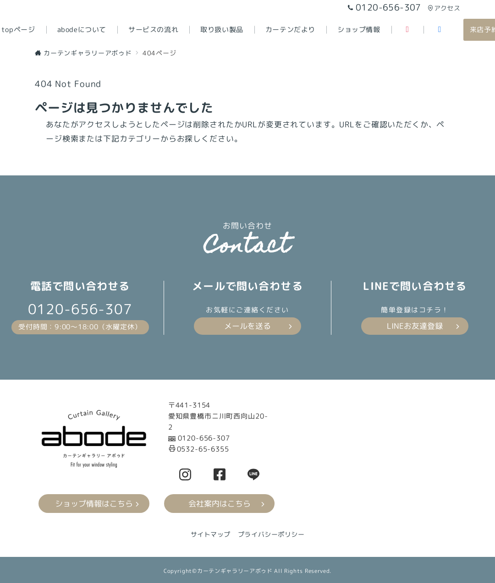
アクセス (444, 8)
